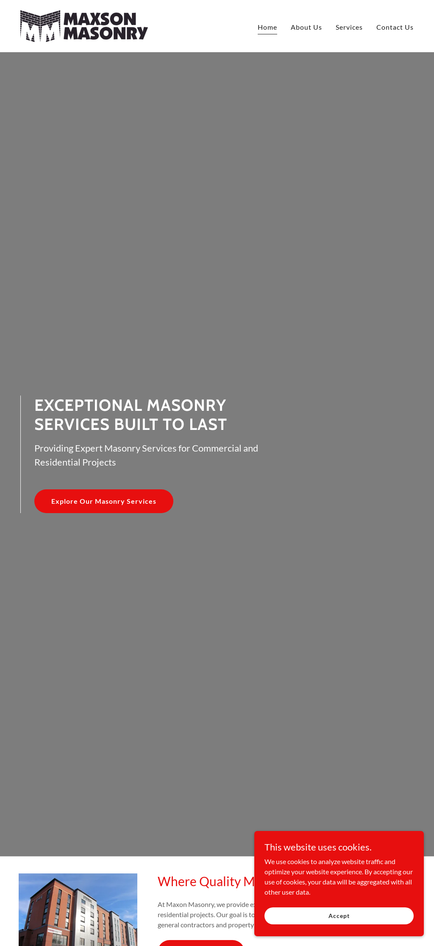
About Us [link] (306, 27)
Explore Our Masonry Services (103, 501)
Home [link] (267, 27)
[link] (84, 25)
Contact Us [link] (395, 27)
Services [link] (349, 27)
